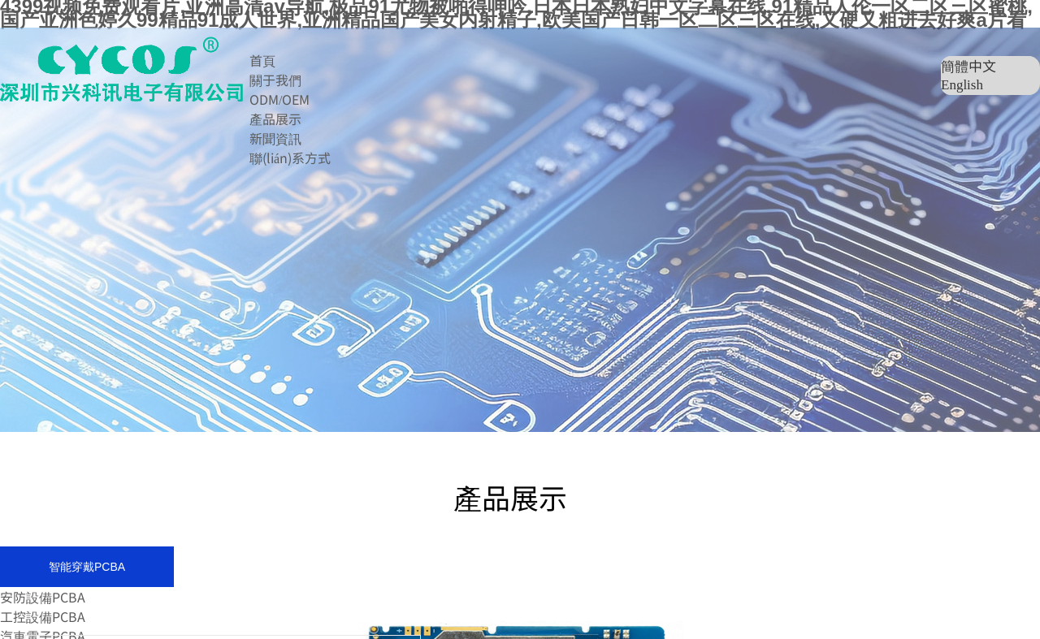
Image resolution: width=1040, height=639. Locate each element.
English (962, 85)
